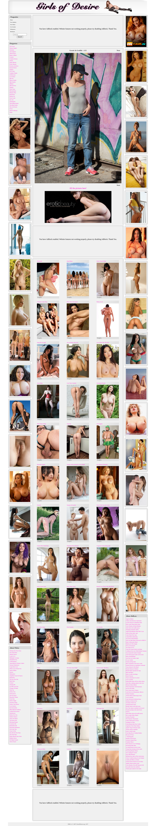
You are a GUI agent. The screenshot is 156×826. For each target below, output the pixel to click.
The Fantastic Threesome (132, 718)
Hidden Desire (13, 738)
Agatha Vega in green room (132, 763)
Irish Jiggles (100, 423)
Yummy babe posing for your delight (76, 464)
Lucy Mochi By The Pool (103, 342)
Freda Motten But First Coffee (133, 724)
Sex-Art (12, 99)
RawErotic (12, 94)
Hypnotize (12, 677)
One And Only (13, 734)
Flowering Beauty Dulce (132, 750)
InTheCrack (13, 75)
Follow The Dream (14, 704)
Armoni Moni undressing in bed (134, 695)
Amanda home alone (131, 704)
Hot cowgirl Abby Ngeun (132, 715)
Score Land (12, 98)
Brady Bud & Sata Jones (16, 736)
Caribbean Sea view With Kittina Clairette (136, 651)
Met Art (12, 78)
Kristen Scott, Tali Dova (103, 667)
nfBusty (12, 83)
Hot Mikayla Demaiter (102, 464)
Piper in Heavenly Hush (132, 642)
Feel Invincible (13, 707)
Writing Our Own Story (15, 650)
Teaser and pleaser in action (132, 677)
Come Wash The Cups (131, 635)
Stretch (11, 672)
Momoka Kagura (41, 464)
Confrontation (13, 661)
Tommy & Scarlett (71, 505)
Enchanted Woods (101, 383)
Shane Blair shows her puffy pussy (134, 713)
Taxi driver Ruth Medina (132, 638)
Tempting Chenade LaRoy (132, 629)
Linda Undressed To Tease (132, 720)
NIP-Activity (13, 85)
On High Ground (14, 740)
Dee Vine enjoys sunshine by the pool (135, 708)
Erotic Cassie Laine (130, 731)
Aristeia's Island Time (131, 740)
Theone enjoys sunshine (132, 729)
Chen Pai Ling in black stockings (134, 649)
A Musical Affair (41, 749)
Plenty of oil (100, 301)
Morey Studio (13, 80)
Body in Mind (13, 55)
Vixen (11, 108)
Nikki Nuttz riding (41, 423)
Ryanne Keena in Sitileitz (132, 668)
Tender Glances (13, 716)
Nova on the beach (130, 645)
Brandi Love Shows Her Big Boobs (105, 586)
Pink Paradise (70, 627)
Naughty (39, 297)
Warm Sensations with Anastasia (134, 686)
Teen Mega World (14, 103)
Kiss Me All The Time (15, 732)
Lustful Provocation (14, 711)
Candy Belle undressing (132, 636)
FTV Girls (12, 71)
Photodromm (13, 91)
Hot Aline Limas (41, 627)
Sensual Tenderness (14, 665)
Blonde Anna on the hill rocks (133, 706)
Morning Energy (14, 722)
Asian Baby (40, 383)
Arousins (12, 50)
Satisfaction (12, 713)
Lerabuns (69, 749)
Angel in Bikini (129, 619)
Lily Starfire (100, 627)
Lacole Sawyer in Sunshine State (134, 622)
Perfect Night (13, 700)
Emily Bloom (13, 62)
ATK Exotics (13, 53)
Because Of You (130, 734)
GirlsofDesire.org (80, 824)
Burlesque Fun (100, 708)
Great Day (12, 699)
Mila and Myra (129, 672)
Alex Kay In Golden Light (132, 658)
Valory (38, 667)
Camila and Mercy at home (132, 759)
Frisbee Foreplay (130, 693)
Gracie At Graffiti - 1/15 (78, 50)
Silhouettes (12, 674)
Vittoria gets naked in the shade (133, 768)
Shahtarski (39, 261)
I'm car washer (129, 660)
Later (98, 749)
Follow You (12, 691)
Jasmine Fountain (130, 717)
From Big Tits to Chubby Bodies (134, 733)
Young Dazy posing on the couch (134, 749)
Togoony (69, 423)
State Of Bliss (13, 670)
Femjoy (11, 69)
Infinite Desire (13, 654)
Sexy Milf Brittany (130, 754)
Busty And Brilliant (130, 656)
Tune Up (12, 690)
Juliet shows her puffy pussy (133, 627)
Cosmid (11, 57)
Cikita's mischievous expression (134, 620)
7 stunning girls (129, 736)
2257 (87, 824)
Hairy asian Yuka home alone (133, 624)
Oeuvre (127, 711)
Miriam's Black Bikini (131, 685)
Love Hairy (12, 76)
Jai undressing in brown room (133, 747)
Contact (11, 683)
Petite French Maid (101, 261)
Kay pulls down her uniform (133, 767)
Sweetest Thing (13, 702)
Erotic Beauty (13, 64)
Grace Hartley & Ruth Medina (133, 626)
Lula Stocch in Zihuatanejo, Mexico (135, 692)
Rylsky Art (12, 96)
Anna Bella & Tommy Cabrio (17, 663)
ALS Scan (12, 46)
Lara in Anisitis (129, 697)
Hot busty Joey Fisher (72, 667)
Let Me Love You (14, 686)
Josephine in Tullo (130, 722)
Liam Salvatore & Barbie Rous (133, 699)
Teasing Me (12, 684)
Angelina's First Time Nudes (133, 726)
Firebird (39, 505)
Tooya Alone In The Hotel (132, 667)
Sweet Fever (13, 693)
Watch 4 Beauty (13, 110)
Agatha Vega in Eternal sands (133, 727)
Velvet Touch (13, 741)
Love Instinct (13, 706)
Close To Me (13, 731)
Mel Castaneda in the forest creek (134, 663)
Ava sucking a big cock (72, 342)
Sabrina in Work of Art (131, 701)
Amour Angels (13, 48)
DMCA (69, 824)
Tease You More (14, 718)
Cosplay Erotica (14, 58)
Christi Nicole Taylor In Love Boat (134, 761)
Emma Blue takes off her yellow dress (135, 681)
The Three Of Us (130, 647)
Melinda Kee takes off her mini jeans (135, 756)
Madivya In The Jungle (131, 644)
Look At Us (12, 656)
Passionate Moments (15, 727)
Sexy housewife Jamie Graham (133, 652)
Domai (11, 60)
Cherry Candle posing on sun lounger (135, 758)
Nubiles (11, 87)
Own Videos (12, 24)
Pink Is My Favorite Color (103, 505)
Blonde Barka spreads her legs (133, 670)
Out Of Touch (13, 695)
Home (11, 19)
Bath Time (12, 681)
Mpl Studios (13, 82)
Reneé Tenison (129, 676)
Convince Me (13, 724)
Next (118, 50)
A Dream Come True (42, 301)
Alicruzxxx (39, 708)
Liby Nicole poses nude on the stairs (135, 654)
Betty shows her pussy (72, 301)
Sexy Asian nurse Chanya (132, 690)
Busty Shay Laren (71, 586)
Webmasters (13, 29)
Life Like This (13, 729)
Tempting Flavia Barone (73, 545)
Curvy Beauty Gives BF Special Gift (135, 765)
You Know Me (13, 720)
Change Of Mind (14, 688)
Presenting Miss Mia (131, 745)
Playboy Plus (13, 92)
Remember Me (13, 725)
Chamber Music (130, 742)
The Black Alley (14, 105)
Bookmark (12, 31)
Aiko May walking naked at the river (135, 683)
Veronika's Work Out (131, 702)
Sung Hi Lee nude (41, 342)
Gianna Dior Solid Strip (43, 545)
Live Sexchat (13, 27)
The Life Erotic (13, 107)
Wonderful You (13, 659)
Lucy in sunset (129, 679)
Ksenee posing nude (131, 661)
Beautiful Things (14, 697)
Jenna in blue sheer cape (132, 633)
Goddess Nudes (13, 73)
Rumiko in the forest (131, 738)
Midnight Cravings (14, 658)
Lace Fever (69, 708)
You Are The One (14, 679)
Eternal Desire (13, 67)
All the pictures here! (77, 188)
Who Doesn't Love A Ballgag (133, 743)
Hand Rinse (69, 261)
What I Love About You (15, 668)
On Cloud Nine (13, 652)
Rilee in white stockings (132, 674)
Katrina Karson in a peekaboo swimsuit (135, 665)
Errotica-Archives (14, 66)
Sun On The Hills (130, 688)
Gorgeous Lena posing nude (103, 545)
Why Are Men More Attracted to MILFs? (136, 640)
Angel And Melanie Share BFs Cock (135, 631)
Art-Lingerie (13, 51)
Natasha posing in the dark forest (134, 709)
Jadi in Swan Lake (41, 586)
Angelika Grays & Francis (16, 675)
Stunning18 (12, 101)
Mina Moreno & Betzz (15, 709)
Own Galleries (13, 22)
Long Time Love (14, 666)
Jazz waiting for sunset (131, 752)
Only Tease (12, 89)
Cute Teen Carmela (71, 383)
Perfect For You (13, 715)
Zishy (11, 112)
